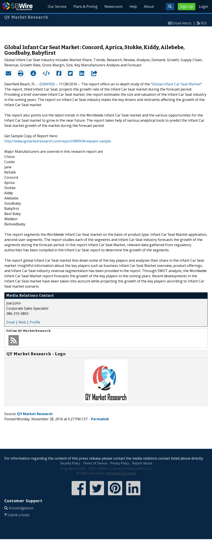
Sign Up (186, 6)
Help (133, 6)
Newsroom (113, 6)
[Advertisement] (106, 33)
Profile (35, 322)
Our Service (57, 6)
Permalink (100, 419)
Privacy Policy (120, 463)
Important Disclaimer (121, 473)
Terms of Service (95, 463)
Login (203, 6)
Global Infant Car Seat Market (176, 84)
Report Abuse (142, 463)
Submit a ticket (18, 515)
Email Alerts (181, 23)
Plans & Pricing (85, 6)
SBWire (17, 6)
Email (10, 322)
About (149, 6)
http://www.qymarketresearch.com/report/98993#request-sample (57, 141)
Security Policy (70, 463)
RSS (204, 23)
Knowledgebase (21, 508)
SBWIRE (47, 84)
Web (22, 322)
